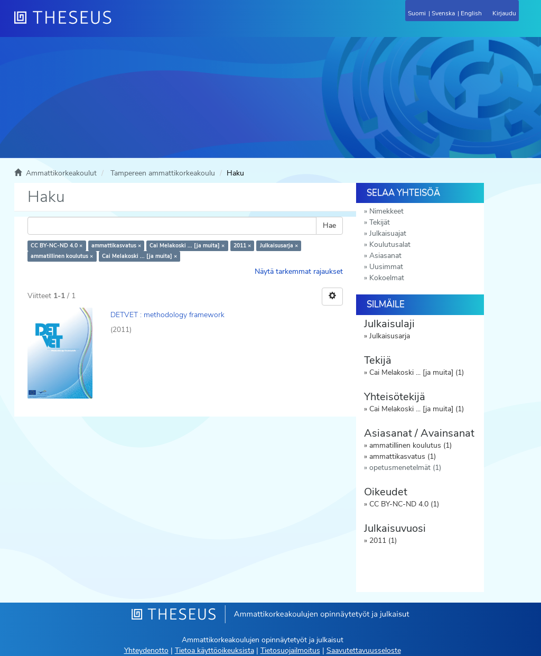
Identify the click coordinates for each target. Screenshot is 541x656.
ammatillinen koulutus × (62, 256)
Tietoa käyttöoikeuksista (214, 650)
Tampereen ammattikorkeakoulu (162, 173)
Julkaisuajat (387, 233)
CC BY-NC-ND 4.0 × (56, 246)
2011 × (242, 246)
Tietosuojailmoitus (290, 650)
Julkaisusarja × (279, 246)
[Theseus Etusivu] (120, 24)
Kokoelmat (386, 278)
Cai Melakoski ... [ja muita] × (187, 246)
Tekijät (379, 222)
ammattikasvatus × (116, 246)
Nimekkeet (386, 211)
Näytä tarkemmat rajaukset (299, 271)
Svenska (443, 13)
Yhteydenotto (146, 650)
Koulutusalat (390, 244)
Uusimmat (386, 267)
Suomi (417, 13)
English (471, 13)
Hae (329, 225)
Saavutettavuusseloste (364, 650)
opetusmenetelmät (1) (405, 468)
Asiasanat (385, 256)
